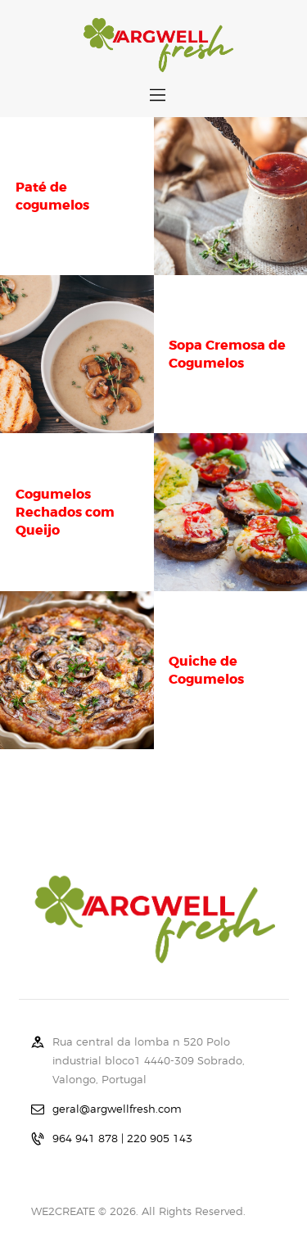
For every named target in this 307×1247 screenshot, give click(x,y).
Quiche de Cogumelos (206, 670)
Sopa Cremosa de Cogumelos (227, 354)
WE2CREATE (63, 1211)
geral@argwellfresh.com (117, 1108)
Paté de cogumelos (52, 196)
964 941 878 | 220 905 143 (122, 1138)
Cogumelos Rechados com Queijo (65, 512)
